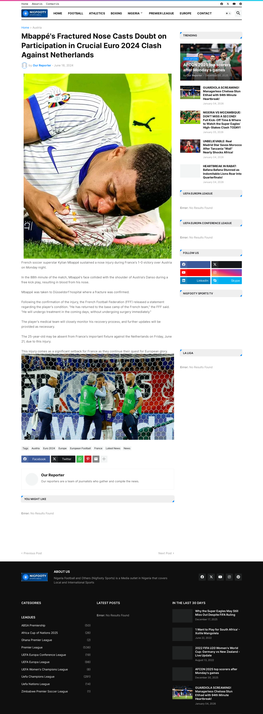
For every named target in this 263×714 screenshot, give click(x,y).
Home (24, 3)
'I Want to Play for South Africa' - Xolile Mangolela (217, 631)
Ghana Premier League (56, 640)
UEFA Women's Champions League (56, 669)
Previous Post (33, 553)
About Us (37, 3)
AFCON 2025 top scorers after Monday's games (216, 671)
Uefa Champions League (56, 677)
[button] (228, 13)
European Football (80, 448)
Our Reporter (52, 475)
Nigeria (134, 13)
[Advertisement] (96, 534)
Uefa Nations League (56, 684)
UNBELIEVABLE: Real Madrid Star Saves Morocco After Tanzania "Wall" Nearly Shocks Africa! (222, 146)
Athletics (97, 13)
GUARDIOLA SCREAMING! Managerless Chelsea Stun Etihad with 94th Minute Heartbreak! (222, 93)
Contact (204, 13)
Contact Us (52, 3)
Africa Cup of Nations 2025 (56, 633)
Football (75, 13)
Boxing (116, 13)
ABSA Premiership (56, 625)
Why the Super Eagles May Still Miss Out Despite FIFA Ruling (216, 612)
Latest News (113, 448)
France (98, 448)
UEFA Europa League (56, 662)
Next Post (165, 553)
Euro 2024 (49, 448)
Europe (185, 13)
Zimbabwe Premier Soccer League (56, 691)
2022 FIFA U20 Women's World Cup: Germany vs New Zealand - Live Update (217, 651)
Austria (37, 27)
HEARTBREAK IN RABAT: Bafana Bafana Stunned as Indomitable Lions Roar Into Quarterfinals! (222, 171)
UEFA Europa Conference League (56, 655)
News (127, 448)
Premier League (161, 13)
